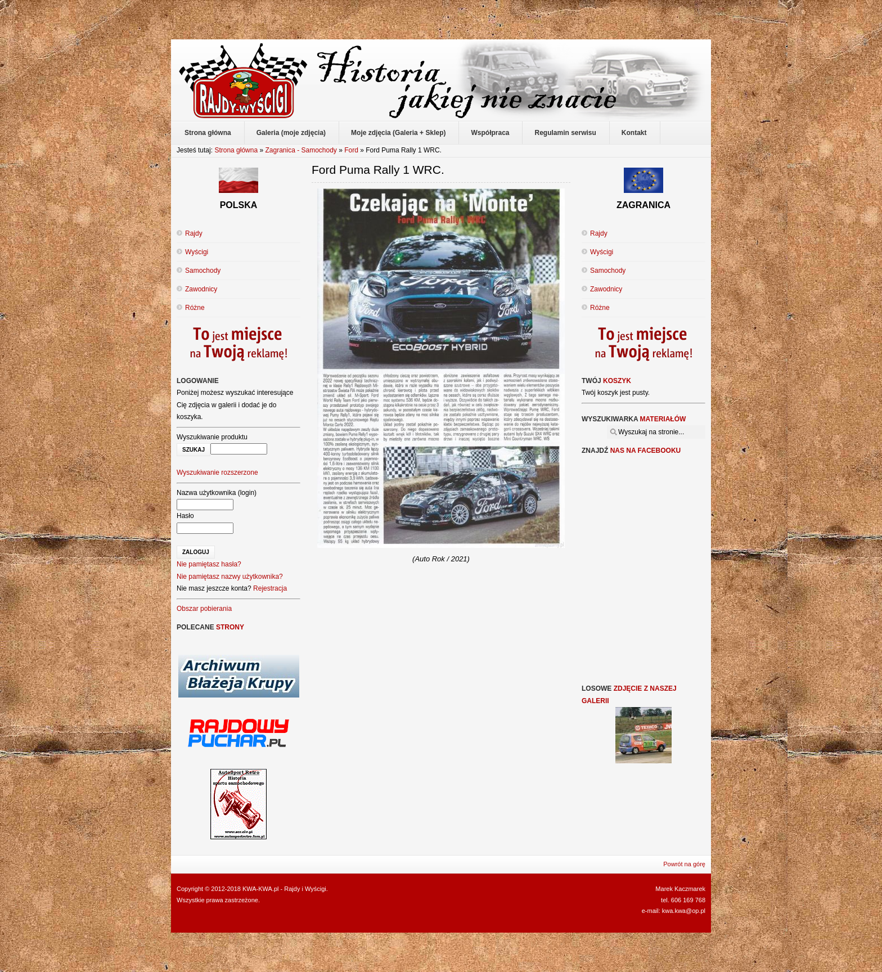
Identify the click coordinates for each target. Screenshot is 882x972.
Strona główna (236, 150)
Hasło (185, 516)
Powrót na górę (684, 864)
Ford (352, 150)
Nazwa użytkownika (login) (216, 493)
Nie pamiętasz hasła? (209, 564)
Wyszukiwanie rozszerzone (217, 472)
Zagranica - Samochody (300, 150)
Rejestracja (270, 588)
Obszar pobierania (204, 609)
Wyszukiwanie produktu (212, 437)
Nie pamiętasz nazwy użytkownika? (230, 576)
